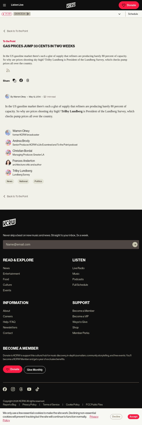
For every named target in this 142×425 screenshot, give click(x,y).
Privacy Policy (27, 404)
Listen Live (17, 4)
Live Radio (78, 268)
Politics (38, 181)
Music (76, 273)
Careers (8, 316)
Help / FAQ (9, 321)
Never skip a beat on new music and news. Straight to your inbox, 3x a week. (46, 235)
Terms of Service (49, 404)
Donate (129, 5)
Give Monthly (35, 369)
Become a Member (83, 310)
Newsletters (10, 327)
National (23, 181)
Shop (75, 327)
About (6, 310)
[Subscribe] (135, 244)
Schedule (133, 14)
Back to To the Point (15, 31)
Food (6, 279)
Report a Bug (9, 404)
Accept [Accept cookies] (133, 416)
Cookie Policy (71, 404)
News (9, 181)
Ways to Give (79, 321)
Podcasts (78, 279)
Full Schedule (80, 284)
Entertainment (11, 273)
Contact (8, 332)
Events (7, 290)
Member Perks (80, 332)
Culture (7, 284)
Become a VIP (80, 316)
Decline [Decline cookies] (116, 416)
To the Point (9, 41)
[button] (22, 14)
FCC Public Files (92, 404)
